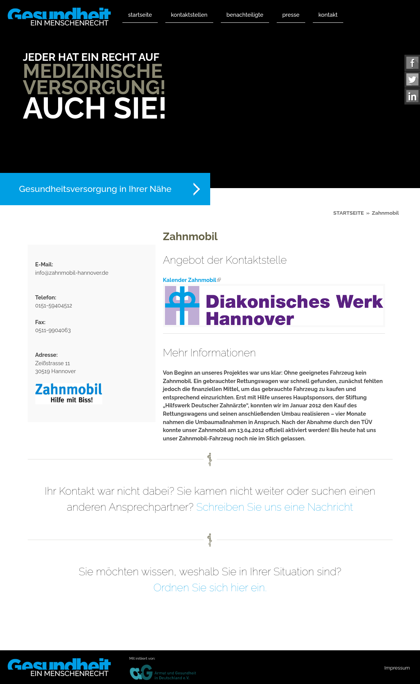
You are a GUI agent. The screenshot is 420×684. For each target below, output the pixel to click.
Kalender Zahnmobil (192, 280)
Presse (291, 14)
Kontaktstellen (189, 14)
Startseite (140, 14)
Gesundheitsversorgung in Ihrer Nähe (95, 189)
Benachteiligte (245, 14)
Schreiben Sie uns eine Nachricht (274, 507)
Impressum (397, 668)
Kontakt (328, 14)
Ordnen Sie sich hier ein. (209, 587)
